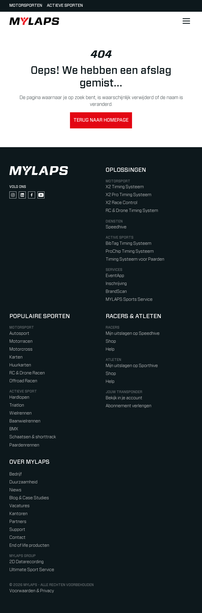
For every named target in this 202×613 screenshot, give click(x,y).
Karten (16, 357)
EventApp (115, 276)
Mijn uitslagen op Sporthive (132, 366)
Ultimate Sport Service (31, 570)
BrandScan (116, 291)
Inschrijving (116, 283)
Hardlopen (19, 397)
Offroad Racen (23, 381)
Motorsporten (25, 6)
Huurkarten (20, 365)
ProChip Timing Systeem (130, 251)
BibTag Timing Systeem (128, 243)
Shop (111, 341)
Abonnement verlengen (128, 406)
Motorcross (20, 349)
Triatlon (16, 405)
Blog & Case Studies (29, 498)
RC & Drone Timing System (132, 210)
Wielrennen (20, 413)
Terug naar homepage (101, 120)
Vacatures (19, 506)
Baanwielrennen (24, 421)
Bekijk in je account (124, 398)
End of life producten (29, 545)
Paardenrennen (24, 445)
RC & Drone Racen (27, 373)
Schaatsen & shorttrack (32, 437)
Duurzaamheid (23, 482)
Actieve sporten (65, 6)
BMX (13, 429)
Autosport (19, 333)
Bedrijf (15, 474)
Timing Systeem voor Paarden (135, 259)
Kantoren (18, 514)
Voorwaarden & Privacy (31, 591)
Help (110, 349)
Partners (17, 521)
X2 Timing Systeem (125, 187)
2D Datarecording (26, 562)
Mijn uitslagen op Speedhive (133, 333)
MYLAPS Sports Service (129, 299)
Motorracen (20, 341)
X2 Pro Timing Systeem (128, 195)
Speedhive (116, 227)
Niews (15, 490)
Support (17, 529)
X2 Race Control (121, 203)
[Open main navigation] (186, 21)
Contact (17, 537)
